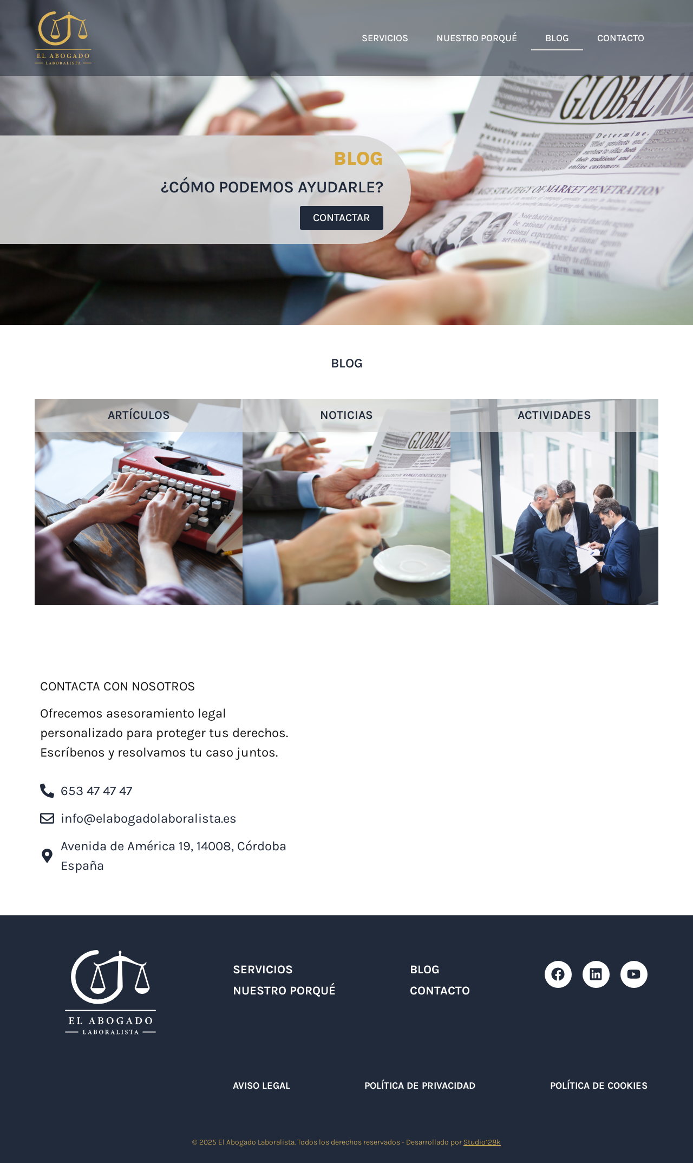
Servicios (385, 38)
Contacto (620, 38)
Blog (557, 38)
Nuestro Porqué (476, 38)
